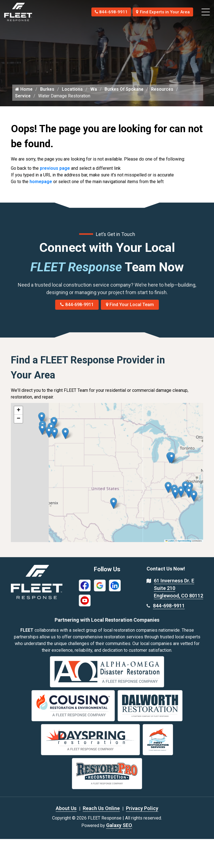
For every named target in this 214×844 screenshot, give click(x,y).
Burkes (47, 94)
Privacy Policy (142, 813)
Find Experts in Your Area (160, 11)
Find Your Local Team (130, 309)
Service (23, 101)
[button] (65, 438)
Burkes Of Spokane (125, 94)
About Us (66, 813)
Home (24, 94)
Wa (94, 94)
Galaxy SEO (119, 830)
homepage (41, 186)
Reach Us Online (101, 813)
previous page (55, 173)
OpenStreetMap (184, 546)
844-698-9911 (105, 11)
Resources (164, 94)
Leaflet (170, 546)
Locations (73, 94)
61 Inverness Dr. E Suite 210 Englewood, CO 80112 (178, 593)
